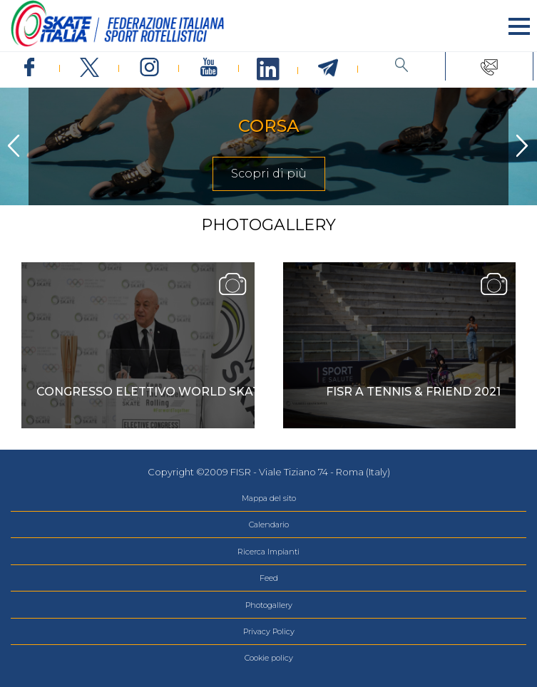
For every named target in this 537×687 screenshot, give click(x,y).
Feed (269, 578)
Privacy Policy (269, 631)
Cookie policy (269, 658)
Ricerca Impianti (268, 552)
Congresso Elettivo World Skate (152, 391)
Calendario (269, 525)
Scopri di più (269, 173)
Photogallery (268, 605)
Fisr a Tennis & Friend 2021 (413, 391)
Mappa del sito (269, 498)
